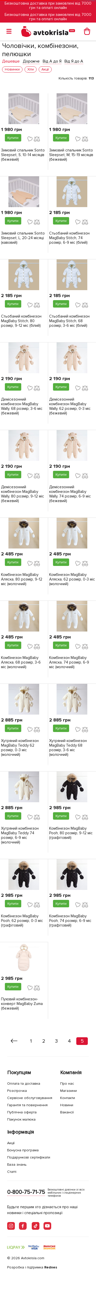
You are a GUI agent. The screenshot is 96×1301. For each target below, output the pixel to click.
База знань (17, 1164)
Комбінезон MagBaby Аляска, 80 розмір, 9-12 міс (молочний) (21, 579)
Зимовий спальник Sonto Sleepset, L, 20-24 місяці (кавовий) (23, 238)
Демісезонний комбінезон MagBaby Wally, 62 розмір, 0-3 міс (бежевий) (70, 406)
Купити (12, 138)
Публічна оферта (22, 1112)
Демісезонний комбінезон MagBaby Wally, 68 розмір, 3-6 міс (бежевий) (21, 406)
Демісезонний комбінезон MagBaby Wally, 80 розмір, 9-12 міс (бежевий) (22, 494)
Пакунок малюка (21, 1119)
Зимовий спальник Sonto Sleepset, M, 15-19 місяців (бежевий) (71, 155)
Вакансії (67, 1112)
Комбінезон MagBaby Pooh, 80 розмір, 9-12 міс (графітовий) (71, 833)
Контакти (67, 1098)
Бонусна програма (23, 1150)
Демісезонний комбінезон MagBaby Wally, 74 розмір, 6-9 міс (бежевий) (70, 494)
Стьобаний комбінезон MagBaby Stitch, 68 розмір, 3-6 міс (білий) (69, 321)
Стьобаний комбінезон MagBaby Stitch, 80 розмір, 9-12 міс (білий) (21, 321)
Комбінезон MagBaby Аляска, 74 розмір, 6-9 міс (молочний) (69, 662)
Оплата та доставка (23, 1083)
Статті (11, 1172)
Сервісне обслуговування (29, 1098)
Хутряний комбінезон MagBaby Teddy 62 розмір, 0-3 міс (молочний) (20, 747)
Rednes (50, 1267)
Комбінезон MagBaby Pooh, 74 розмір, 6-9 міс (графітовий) (70, 921)
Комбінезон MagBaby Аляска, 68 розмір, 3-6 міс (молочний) (21, 662)
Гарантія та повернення (27, 1105)
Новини (66, 1105)
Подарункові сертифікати (28, 1157)
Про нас (67, 1083)
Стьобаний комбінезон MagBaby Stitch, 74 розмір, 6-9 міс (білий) (69, 238)
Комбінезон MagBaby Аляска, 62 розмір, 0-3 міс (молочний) (72, 579)
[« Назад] (14, 1041)
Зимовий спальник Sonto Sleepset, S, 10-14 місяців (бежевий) (23, 155)
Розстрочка (17, 1091)
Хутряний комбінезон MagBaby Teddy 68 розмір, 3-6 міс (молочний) (68, 747)
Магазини (68, 1091)
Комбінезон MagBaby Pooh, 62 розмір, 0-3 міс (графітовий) (22, 921)
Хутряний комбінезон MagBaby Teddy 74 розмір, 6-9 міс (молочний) (20, 835)
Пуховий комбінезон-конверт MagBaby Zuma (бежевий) (22, 1004)
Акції (11, 1143)
